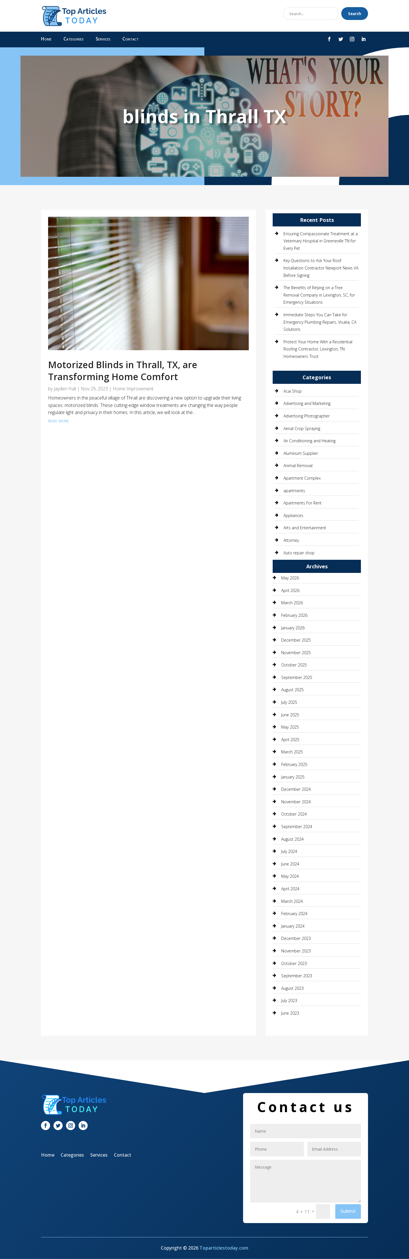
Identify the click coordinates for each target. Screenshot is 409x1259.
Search (354, 13)
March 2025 (292, 752)
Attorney (291, 540)
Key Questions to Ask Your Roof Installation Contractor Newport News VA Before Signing (320, 268)
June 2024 (290, 864)
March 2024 (292, 901)
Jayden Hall (65, 389)
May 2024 (290, 876)
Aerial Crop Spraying (301, 428)
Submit (348, 1211)
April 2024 (290, 888)
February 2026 (294, 615)
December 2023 (296, 938)
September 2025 (296, 677)
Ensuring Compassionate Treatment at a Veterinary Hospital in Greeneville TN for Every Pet (320, 241)
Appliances (293, 515)
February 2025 (294, 764)
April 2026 (290, 590)
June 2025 (290, 714)
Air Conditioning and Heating (309, 440)
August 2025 (292, 689)
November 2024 (296, 801)
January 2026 (293, 627)
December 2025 (296, 640)
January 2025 (293, 777)
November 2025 (296, 652)
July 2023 (289, 1000)
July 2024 (289, 851)
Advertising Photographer (306, 416)
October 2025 (294, 665)
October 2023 (294, 963)
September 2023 (296, 975)
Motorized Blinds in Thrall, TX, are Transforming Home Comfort (122, 370)
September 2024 (296, 826)
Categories (73, 39)
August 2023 (292, 988)
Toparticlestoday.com (224, 1248)
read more (58, 420)
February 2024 (294, 913)
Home (46, 39)
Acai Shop (292, 391)
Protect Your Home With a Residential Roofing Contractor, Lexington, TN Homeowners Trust (317, 349)
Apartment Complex (302, 478)
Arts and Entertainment (304, 527)
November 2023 (296, 951)
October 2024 (294, 814)
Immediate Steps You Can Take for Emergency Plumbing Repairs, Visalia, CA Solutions (319, 322)
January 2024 (293, 926)
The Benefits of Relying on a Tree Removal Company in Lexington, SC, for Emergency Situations (319, 295)
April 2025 (290, 739)
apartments (294, 490)
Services (103, 39)
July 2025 (289, 702)
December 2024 (296, 789)
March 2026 (292, 602)
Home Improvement (133, 389)
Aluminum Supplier (300, 453)
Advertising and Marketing (306, 403)
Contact (130, 39)
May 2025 (290, 727)
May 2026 (290, 578)
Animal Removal (298, 465)
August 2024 (292, 839)
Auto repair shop (299, 552)
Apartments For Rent (302, 503)
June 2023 (290, 1013)
